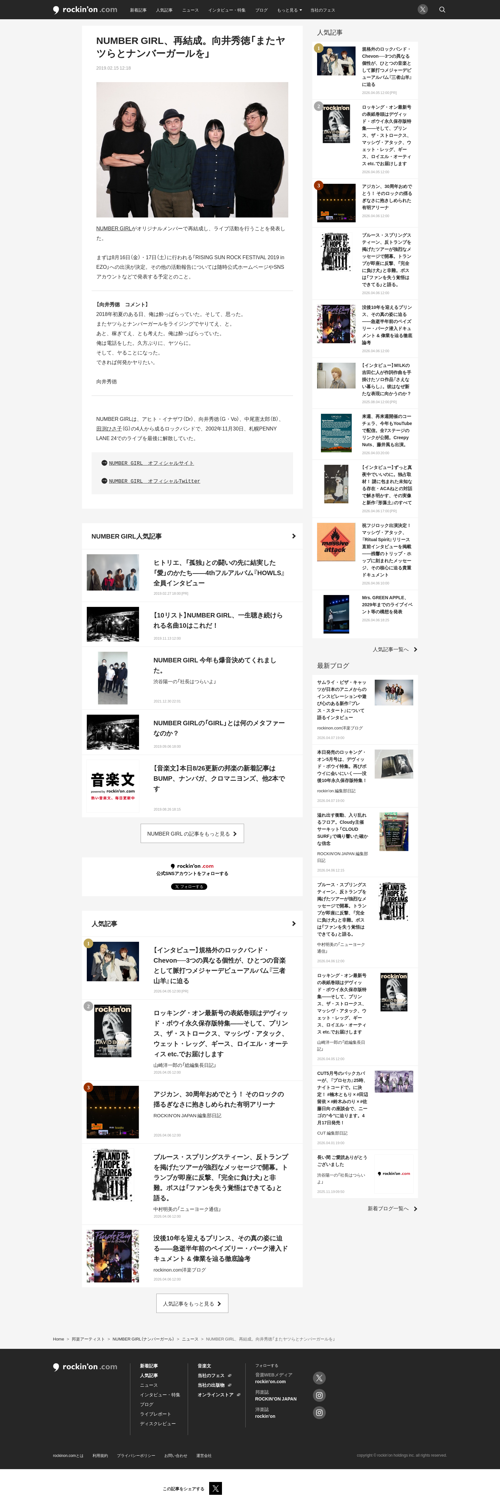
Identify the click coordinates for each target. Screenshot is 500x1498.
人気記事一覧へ (391, 649)
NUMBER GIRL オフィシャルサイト (151, 463)
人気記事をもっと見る (188, 1303)
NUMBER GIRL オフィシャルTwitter (155, 481)
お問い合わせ (175, 1455)
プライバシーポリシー (136, 1455)
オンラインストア (216, 1394)
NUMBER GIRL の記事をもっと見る (188, 833)
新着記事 (138, 10)
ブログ (261, 10)
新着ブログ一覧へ (388, 1208)
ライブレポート (155, 1413)
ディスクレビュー (158, 1423)
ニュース (190, 10)
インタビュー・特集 (227, 10)
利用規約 (100, 1455)
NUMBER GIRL (114, 228)
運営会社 (204, 1455)
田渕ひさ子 (109, 428)
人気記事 (164, 10)
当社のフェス (322, 10)
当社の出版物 (211, 1385)
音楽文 (204, 1365)
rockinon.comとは (68, 1455)
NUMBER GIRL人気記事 (127, 535)
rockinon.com (85, 10)
